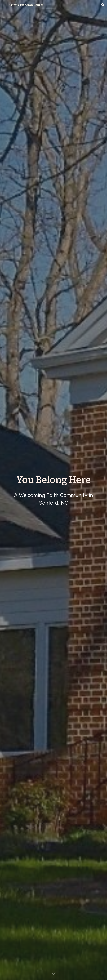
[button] (4, 5)
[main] (53, 480)
